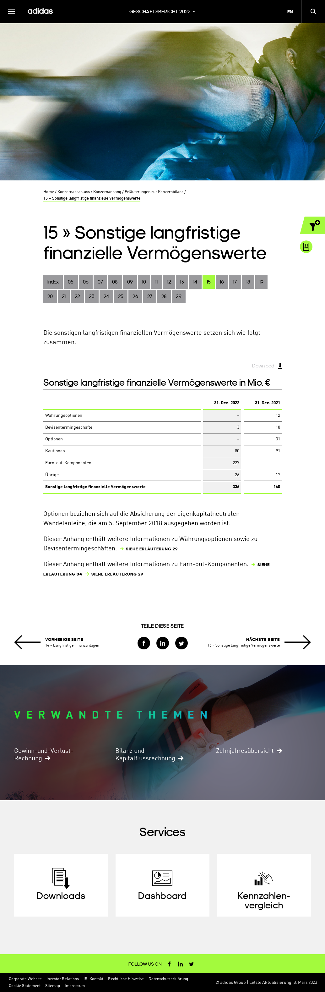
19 (261, 282)
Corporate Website (25, 979)
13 (182, 282)
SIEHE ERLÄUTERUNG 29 (152, 549)
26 (135, 296)
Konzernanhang (107, 192)
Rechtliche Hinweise (126, 979)
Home (48, 192)
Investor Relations (62, 979)
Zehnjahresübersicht (245, 751)
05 (70, 282)
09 (130, 282)
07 (100, 282)
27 (149, 296)
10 (144, 282)
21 (64, 296)
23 (91, 296)
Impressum (75, 986)
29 (178, 296)
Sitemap (52, 986)
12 (169, 282)
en (290, 11)
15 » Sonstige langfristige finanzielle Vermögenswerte (91, 198)
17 (235, 282)
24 (106, 296)
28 (164, 296)
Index (53, 282)
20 (50, 296)
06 (86, 282)
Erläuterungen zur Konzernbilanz (154, 192)
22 (77, 296)
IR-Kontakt (93, 979)
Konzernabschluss (73, 192)
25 (120, 296)
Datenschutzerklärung (168, 979)
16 (222, 282)
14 (195, 282)
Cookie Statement (25, 986)
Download (263, 366)
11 (156, 282)
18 (248, 282)
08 (115, 282)
